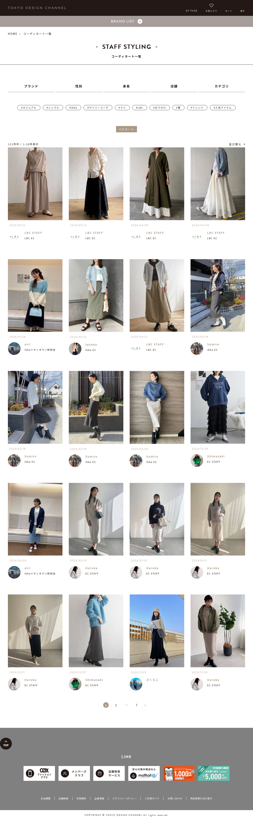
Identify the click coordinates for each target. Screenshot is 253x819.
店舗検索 (63, 798)
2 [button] (116, 705)
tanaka (91, 344)
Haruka (91, 568)
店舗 (174, 86)
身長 (126, 86)
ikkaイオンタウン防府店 (40, 349)
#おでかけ (159, 107)
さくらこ (152, 680)
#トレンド (197, 107)
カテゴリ (222, 86)
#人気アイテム (223, 107)
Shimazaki (216, 456)
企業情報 (99, 798)
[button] (147, 707)
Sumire (213, 344)
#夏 (178, 107)
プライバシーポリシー (124, 798)
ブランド (31, 86)
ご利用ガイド (152, 798)
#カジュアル (28, 107)
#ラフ (122, 107)
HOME (12, 34)
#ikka (73, 107)
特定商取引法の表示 (201, 798)
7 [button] (137, 705)
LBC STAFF (33, 233)
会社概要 (45, 798)
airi (28, 344)
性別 (78, 86)
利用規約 (81, 798)
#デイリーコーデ (98, 107)
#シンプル (53, 107)
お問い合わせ (174, 798)
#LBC (139, 107)
